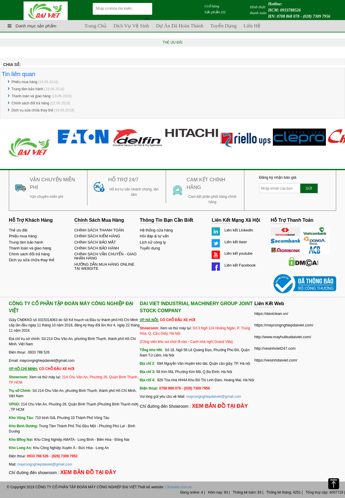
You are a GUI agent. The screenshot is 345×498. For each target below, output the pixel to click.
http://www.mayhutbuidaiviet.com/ (282, 337)
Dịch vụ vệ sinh (131, 26)
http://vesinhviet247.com (275, 348)
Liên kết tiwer (235, 242)
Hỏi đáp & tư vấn (154, 236)
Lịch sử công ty (153, 242)
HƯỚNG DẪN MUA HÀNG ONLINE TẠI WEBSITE (104, 266)
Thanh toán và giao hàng (31, 96)
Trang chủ (95, 26)
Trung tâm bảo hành (27, 89)
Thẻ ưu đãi (18, 230)
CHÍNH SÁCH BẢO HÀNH (96, 248)
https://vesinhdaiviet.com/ (275, 360)
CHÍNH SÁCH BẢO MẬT (95, 242)
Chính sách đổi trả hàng (30, 103)
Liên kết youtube (238, 253)
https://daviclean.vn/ (271, 313)
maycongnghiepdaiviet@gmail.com (44, 464)
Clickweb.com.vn (178, 487)
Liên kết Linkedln (238, 230)
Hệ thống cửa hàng (156, 230)
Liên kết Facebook (240, 265)
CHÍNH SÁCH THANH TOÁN (99, 230)
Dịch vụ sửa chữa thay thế (32, 110)
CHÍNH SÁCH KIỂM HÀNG (97, 236)
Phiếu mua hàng (24, 82)
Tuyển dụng (223, 26)
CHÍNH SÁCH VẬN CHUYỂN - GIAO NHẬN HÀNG (105, 256)
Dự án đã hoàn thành (179, 26)
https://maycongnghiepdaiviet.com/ (283, 325)
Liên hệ (252, 26)
